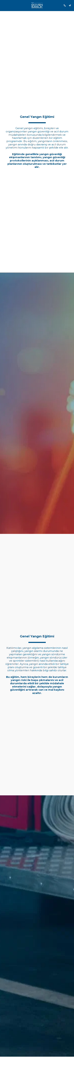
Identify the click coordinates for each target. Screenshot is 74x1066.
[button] (4, 5)
